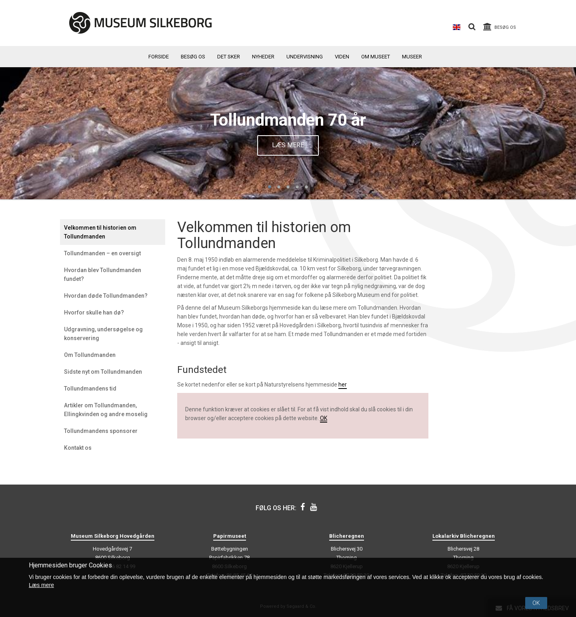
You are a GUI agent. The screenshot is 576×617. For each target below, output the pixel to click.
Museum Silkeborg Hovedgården (112, 536)
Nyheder (263, 57)
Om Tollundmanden (90, 355)
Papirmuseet (229, 536)
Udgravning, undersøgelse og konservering (103, 333)
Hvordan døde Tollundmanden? (106, 295)
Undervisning (304, 57)
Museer (412, 57)
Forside (158, 57)
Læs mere (288, 145)
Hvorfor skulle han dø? (94, 312)
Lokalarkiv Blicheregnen (463, 536)
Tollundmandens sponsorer (101, 431)
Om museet (375, 57)
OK (323, 418)
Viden (342, 57)
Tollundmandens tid (90, 388)
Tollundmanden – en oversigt (102, 253)
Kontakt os (78, 448)
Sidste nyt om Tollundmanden (103, 372)
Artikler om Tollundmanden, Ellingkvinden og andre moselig (106, 409)
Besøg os (193, 57)
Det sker (228, 57)
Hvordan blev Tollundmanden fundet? (102, 274)
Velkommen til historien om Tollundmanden (100, 232)
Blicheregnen (346, 536)
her (342, 384)
